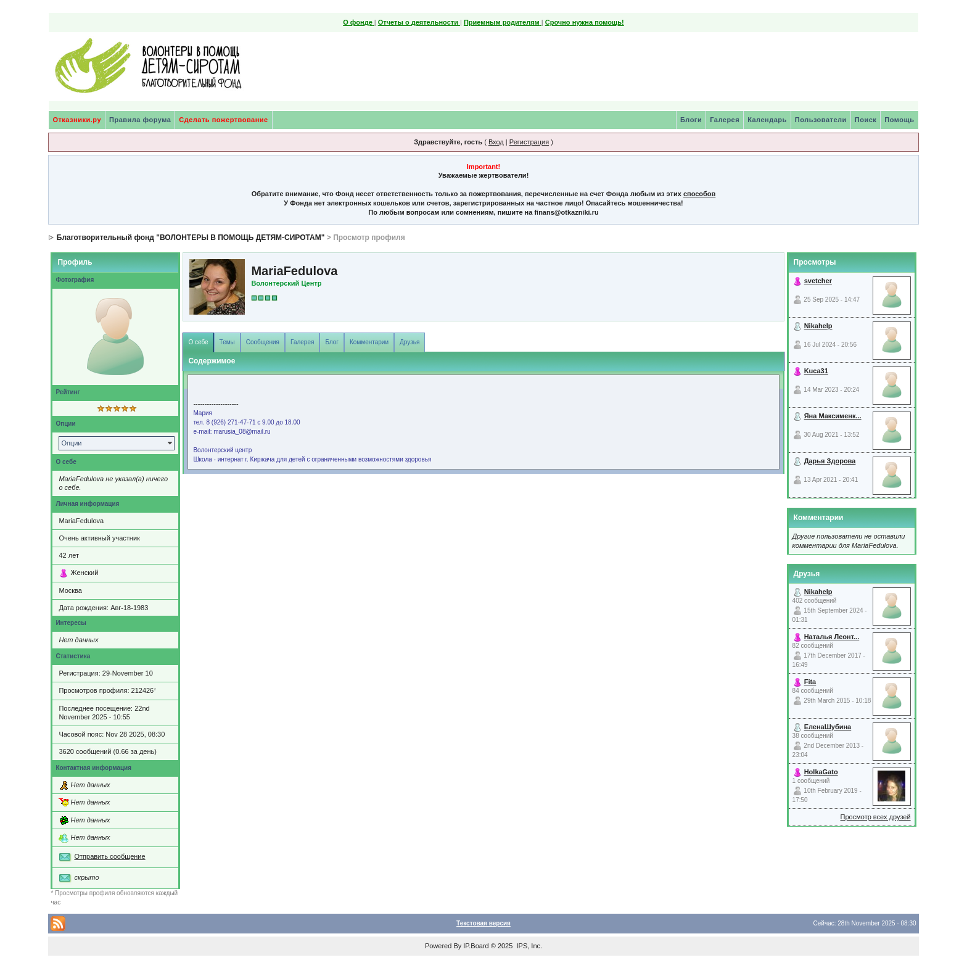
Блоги (691, 119)
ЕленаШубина (828, 726)
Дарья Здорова (830, 461)
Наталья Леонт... (832, 636)
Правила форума (140, 119)
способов (699, 193)
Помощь (899, 119)
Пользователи (821, 119)
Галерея (724, 119)
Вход (496, 142)
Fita (810, 681)
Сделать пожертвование (223, 119)
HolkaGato (821, 772)
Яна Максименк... (833, 416)
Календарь (767, 119)
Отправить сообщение (109, 856)
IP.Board (475, 945)
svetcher (818, 280)
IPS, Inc (528, 945)
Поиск (866, 119)
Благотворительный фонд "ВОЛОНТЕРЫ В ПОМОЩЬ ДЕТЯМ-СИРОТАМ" (191, 237)
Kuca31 (816, 370)
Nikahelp (818, 325)
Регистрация (529, 142)
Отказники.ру (76, 119)
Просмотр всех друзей (876, 817)
